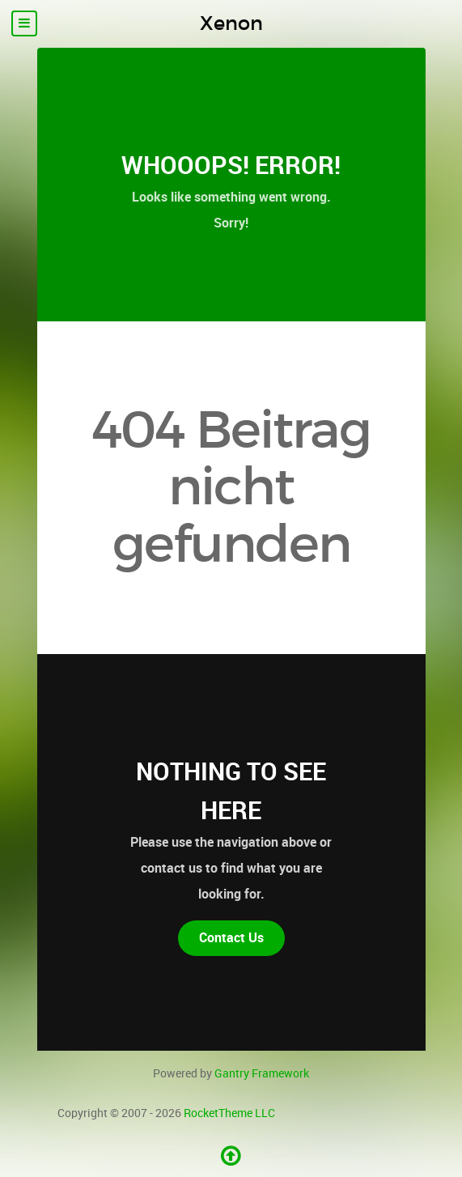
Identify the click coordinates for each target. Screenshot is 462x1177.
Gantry (261, 1073)
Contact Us (231, 937)
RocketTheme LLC (229, 1113)
